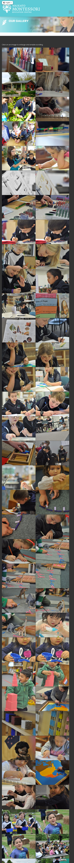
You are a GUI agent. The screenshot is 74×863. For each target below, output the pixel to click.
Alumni (37, 844)
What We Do (37, 841)
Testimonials (37, 847)
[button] (7, 3)
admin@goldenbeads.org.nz (39, 822)
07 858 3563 (40, 819)
